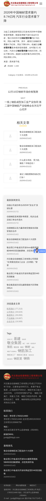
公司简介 (11, 312)
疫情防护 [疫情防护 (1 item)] (33, 343)
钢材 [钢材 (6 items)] (27, 346)
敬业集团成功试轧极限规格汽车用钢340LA (22, 286)
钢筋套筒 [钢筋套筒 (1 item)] (10, 359)
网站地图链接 (21, 485)
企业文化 (11, 321)
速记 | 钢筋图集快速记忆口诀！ (30, 175)
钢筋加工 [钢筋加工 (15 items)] (25, 350)
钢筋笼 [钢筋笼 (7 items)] (18, 358)
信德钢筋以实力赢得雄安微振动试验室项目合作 (22, 229)
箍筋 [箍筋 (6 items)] (10, 346)
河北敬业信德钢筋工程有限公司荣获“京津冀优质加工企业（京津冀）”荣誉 (22, 262)
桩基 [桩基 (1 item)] (28, 343)
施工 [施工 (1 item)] (24, 343)
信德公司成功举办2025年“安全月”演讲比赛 (22, 206)
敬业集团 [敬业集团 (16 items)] (14, 342)
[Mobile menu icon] (40, 3)
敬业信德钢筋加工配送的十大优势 (30, 133)
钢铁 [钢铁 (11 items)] (27, 358)
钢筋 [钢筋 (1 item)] (33, 347)
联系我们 (11, 309)
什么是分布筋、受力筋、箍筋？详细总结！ (30, 161)
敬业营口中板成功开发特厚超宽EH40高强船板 (23, 275)
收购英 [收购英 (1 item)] (24, 339)
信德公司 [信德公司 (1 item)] (10, 339)
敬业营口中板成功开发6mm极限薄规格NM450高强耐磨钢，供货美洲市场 (23, 249)
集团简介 (11, 315)
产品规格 (11, 318)
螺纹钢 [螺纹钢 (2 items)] (16, 347)
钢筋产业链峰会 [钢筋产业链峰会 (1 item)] (12, 351)
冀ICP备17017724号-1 (33, 498)
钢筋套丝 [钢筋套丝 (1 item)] (31, 355)
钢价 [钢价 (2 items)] (22, 347)
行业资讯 (19, 75)
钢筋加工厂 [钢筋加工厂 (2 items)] (11, 355)
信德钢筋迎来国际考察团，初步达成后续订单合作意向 (22, 218)
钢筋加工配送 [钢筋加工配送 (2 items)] (22, 355)
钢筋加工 (33, 485)
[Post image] (10, 136)
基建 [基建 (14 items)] (17, 338)
